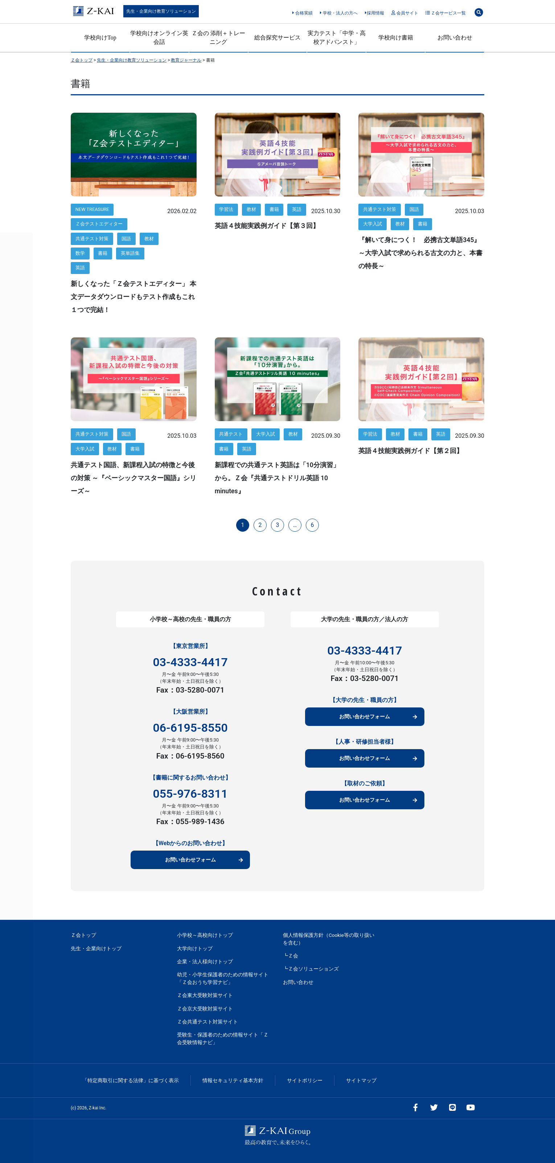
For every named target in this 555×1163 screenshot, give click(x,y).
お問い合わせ (454, 37)
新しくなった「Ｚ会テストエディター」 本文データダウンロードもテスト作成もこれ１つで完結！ (133, 296)
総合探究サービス (277, 37)
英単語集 (130, 253)
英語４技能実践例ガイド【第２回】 (410, 450)
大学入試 (372, 224)
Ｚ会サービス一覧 (446, 13)
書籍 (102, 253)
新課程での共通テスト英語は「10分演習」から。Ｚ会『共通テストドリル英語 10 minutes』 (277, 478)
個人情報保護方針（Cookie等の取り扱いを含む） (328, 938)
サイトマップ (361, 1080)
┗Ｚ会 (290, 956)
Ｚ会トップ (83, 935)
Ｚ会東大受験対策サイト (205, 995)
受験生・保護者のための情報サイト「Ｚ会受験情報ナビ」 (222, 1038)
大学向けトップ (195, 948)
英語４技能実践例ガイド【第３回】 (267, 225)
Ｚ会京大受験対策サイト (205, 1009)
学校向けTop (100, 37)
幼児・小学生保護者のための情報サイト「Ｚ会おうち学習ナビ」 (222, 978)
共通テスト (231, 434)
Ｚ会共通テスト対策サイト (207, 1022)
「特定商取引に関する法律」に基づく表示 (130, 1080)
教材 (149, 238)
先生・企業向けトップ (96, 948)
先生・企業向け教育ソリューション (161, 11)
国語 (126, 238)
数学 (80, 253)
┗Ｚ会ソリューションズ (311, 969)
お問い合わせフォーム (190, 860)
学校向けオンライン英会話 (159, 37)
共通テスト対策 (91, 238)
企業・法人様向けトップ (205, 961)
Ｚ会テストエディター (99, 224)
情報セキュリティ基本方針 (232, 1080)
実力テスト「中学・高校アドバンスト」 (337, 37)
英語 (80, 267)
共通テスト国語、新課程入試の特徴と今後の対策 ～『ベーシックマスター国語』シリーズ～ (133, 478)
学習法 (226, 209)
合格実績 (302, 13)
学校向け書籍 (395, 37)
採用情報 (374, 13)
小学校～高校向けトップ (205, 935)
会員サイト (404, 13)
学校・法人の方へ (338, 13)
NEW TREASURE (92, 209)
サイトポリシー (304, 1080)
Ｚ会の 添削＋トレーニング (218, 37)
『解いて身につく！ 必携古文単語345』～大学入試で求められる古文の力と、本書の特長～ (420, 253)
